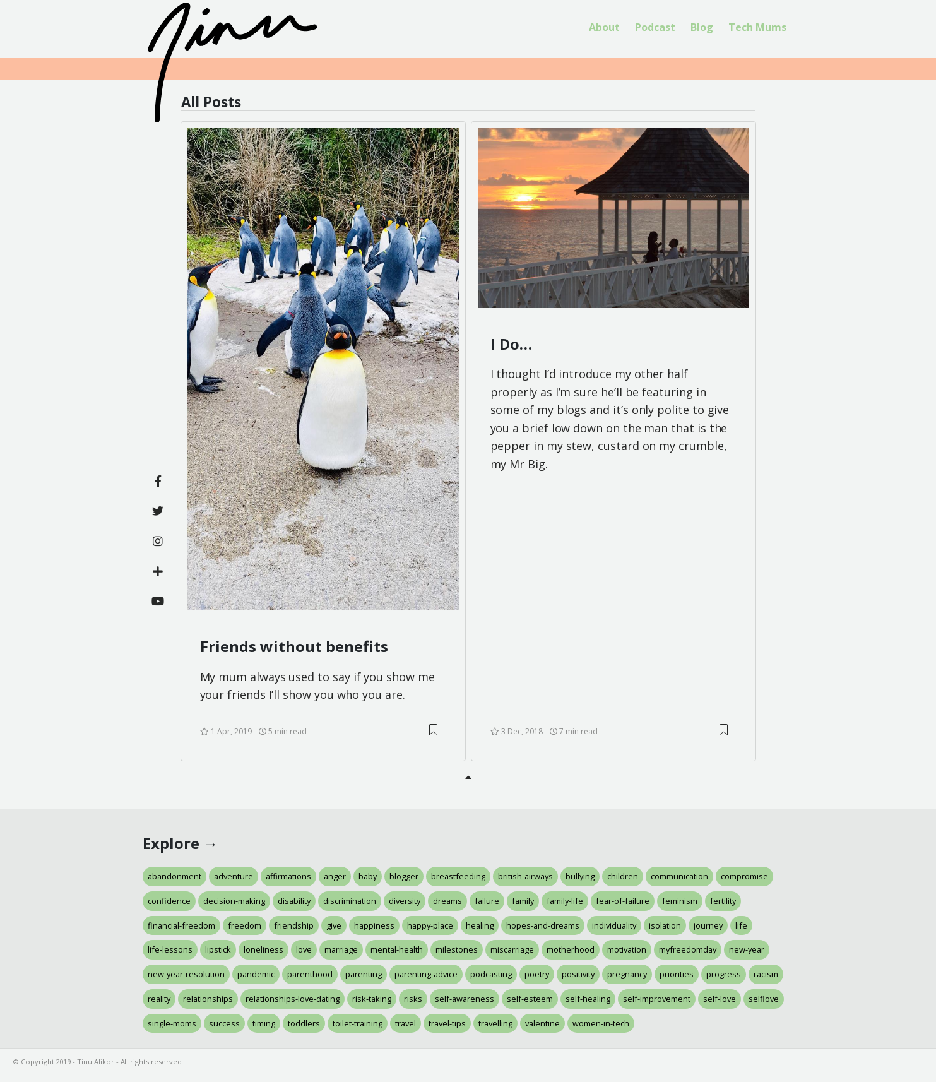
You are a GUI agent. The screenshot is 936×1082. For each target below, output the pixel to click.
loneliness (263, 949)
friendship (294, 925)
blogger (403, 876)
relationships (208, 998)
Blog (701, 27)
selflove (764, 998)
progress (723, 974)
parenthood (310, 974)
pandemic (256, 974)
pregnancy (627, 974)
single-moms (172, 1023)
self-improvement (656, 998)
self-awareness (464, 998)
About (604, 27)
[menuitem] (604, 27)
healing (480, 925)
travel (405, 1023)
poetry (536, 974)
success (224, 1023)
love (304, 949)
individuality (614, 925)
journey (708, 925)
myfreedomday (687, 949)
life (741, 925)
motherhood (571, 949)
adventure (233, 876)
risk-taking (371, 998)
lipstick (218, 949)
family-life (565, 901)
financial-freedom (181, 925)
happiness (374, 925)
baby (367, 876)
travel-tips (447, 1023)
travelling (495, 1023)
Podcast (655, 27)
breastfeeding (458, 876)
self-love (719, 998)
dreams (447, 901)
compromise (744, 876)
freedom (244, 925)
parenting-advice (426, 974)
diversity (404, 901)
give (333, 925)
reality (159, 998)
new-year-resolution (186, 974)
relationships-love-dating (293, 998)
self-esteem (530, 998)
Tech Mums (757, 27)
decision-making (234, 901)
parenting (363, 974)
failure (487, 901)
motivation (626, 949)
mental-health (396, 949)
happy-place (430, 925)
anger (335, 876)
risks (413, 998)
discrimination (349, 901)
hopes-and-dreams (542, 925)
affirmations (288, 876)
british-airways (525, 876)
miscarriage (512, 949)
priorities (677, 974)
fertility (723, 901)
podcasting (491, 974)
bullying (580, 876)
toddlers (304, 1023)
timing (263, 1023)
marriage (341, 949)
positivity (578, 974)
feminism (679, 901)
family (523, 901)
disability (294, 901)
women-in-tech (600, 1023)
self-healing (588, 998)
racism (766, 974)
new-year (746, 949)
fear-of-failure (622, 901)
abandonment (174, 876)
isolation (665, 925)
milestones (456, 949)
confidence (169, 901)
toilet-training (357, 1023)
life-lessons (170, 949)
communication (679, 876)
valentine (542, 1023)
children (622, 876)
